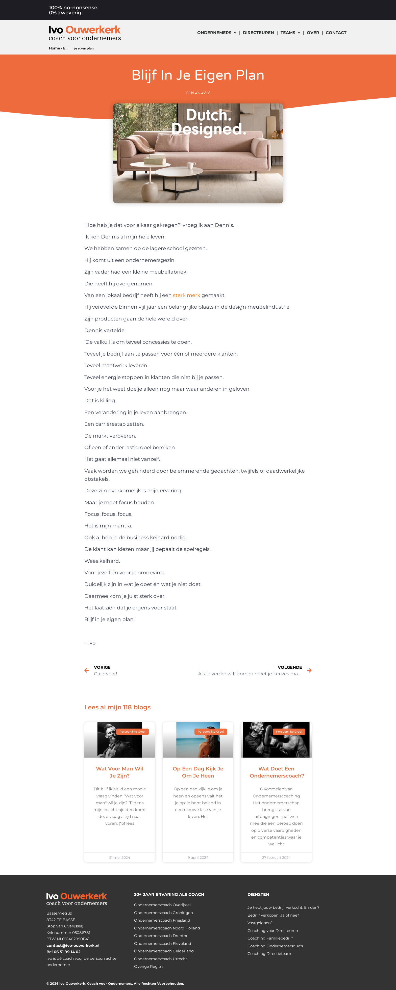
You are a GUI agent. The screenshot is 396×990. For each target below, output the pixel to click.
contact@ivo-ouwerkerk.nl (73, 945)
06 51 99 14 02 (67, 951)
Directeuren (258, 32)
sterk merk (186, 295)
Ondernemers (216, 32)
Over (313, 32)
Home (54, 48)
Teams (290, 32)
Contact (336, 32)
